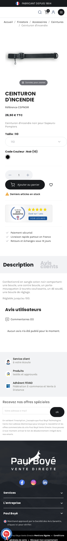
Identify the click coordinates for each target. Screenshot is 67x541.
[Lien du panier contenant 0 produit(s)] (46, 12)
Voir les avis (37, 218)
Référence (11, 107)
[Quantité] (19, 175)
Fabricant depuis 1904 (33, 3)
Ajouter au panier (25, 185)
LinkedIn (45, 482)
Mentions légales (42, 535)
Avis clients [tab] (49, 264)
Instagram (33, 482)
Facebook (22, 482)
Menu (61, 12)
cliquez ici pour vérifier (19, 524)
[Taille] (36, 142)
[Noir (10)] (7, 157)
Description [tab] (18, 264)
